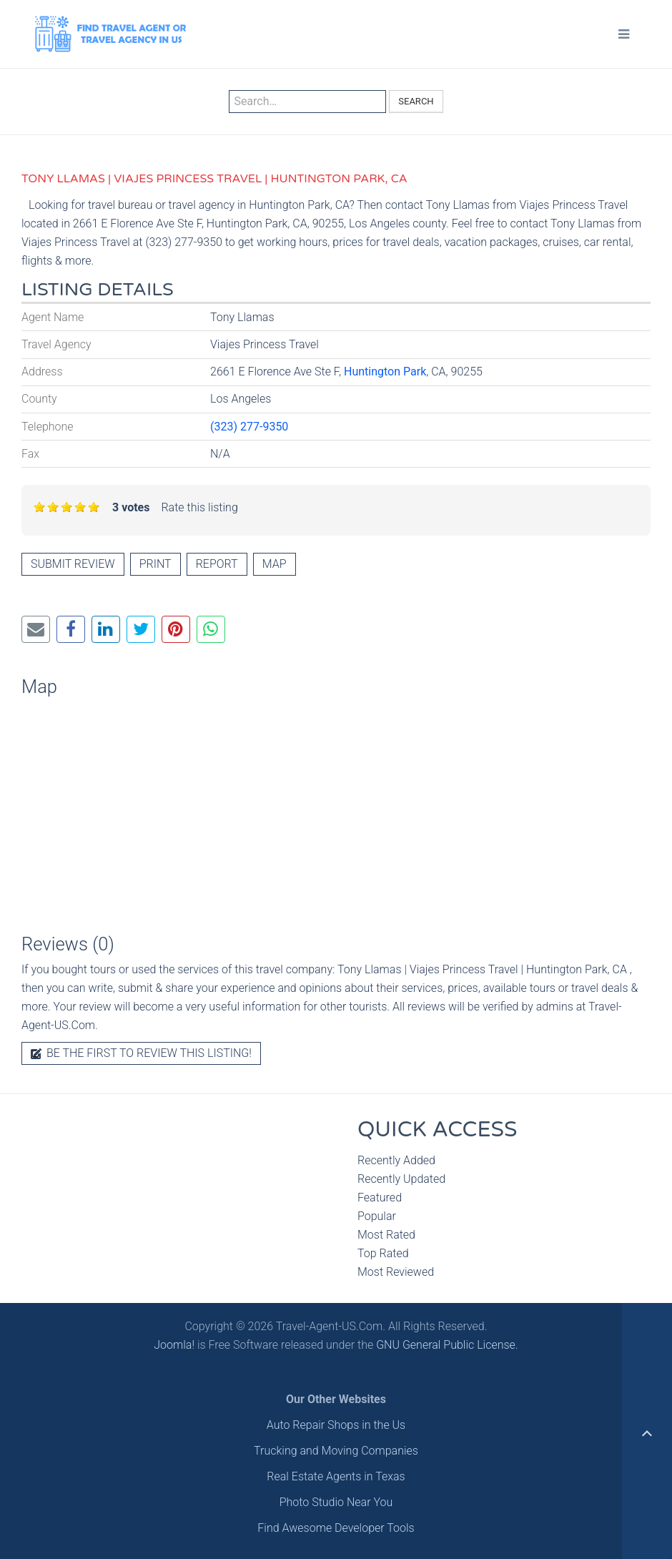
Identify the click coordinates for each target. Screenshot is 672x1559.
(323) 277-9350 (249, 426)
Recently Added (396, 1160)
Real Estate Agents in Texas (336, 1476)
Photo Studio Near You (336, 1502)
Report (217, 564)
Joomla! (174, 1345)
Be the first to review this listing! (141, 1053)
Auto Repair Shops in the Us (336, 1425)
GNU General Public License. (447, 1345)
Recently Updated (401, 1179)
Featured (379, 1197)
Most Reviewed (395, 1272)
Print (155, 564)
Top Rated (383, 1253)
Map (274, 564)
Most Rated (386, 1234)
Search (415, 101)
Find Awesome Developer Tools (335, 1528)
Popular (376, 1216)
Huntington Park (385, 371)
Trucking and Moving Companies (336, 1450)
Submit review (73, 564)
